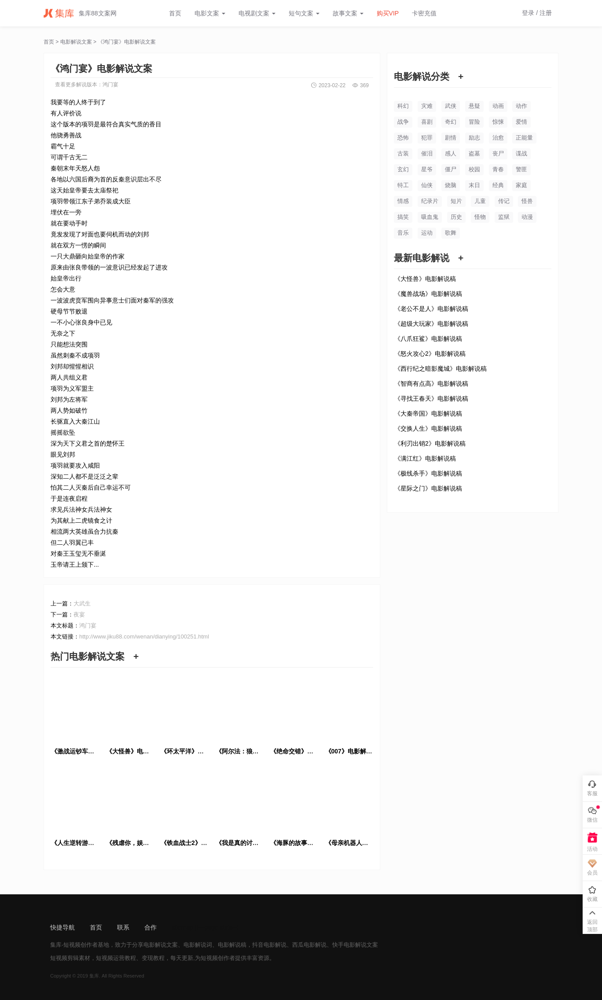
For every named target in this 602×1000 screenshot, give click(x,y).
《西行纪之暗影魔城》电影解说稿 (440, 368)
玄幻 (403, 169)
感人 (450, 153)
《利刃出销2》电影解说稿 (430, 443)
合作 (150, 927)
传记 (504, 201)
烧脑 (450, 185)
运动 (427, 232)
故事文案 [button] (348, 13)
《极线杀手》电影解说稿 (428, 473)
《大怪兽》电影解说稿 (425, 279)
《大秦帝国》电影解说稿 (428, 413)
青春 (498, 169)
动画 (498, 106)
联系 (123, 927)
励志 (474, 137)
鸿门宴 (110, 84)
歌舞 (450, 232)
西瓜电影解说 (309, 944)
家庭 (521, 185)
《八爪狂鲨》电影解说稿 (428, 339)
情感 (403, 201)
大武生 (82, 603)
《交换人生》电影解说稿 (428, 428)
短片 (456, 201)
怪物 (480, 217)
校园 (474, 169)
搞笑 (403, 217)
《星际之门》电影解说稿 (428, 488)
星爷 (427, 169)
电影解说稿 (232, 944)
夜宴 (79, 614)
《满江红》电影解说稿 (425, 458)
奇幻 (450, 121)
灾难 (427, 106)
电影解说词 (198, 944)
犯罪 (427, 137)
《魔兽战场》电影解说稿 (428, 294)
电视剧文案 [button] (257, 13)
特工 (403, 185)
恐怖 (403, 137)
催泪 (427, 153)
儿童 (480, 201)
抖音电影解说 (269, 944)
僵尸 (450, 169)
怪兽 (527, 201)
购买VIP (388, 13)
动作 (521, 106)
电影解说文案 (76, 42)
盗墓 (474, 153)
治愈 (498, 137)
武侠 (450, 106)
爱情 (521, 121)
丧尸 (498, 153)
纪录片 (429, 201)
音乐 (403, 232)
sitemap (182, 927)
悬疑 (474, 106)
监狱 (504, 217)
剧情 (450, 137)
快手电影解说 (349, 944)
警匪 (521, 169)
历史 (456, 217)
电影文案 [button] (210, 13)
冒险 (474, 121)
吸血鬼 (429, 217)
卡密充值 (424, 13)
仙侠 (427, 185)
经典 (498, 185)
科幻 (403, 106)
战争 (403, 121)
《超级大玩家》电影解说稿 (431, 324)
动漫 (527, 217)
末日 (474, 185)
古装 (403, 153)
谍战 (521, 153)
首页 (175, 13)
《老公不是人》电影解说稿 (431, 309)
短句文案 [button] (304, 13)
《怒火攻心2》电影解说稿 (430, 354)
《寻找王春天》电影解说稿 (431, 398)
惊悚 (498, 121)
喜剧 (427, 121)
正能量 (524, 137)
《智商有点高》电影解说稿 (431, 383)
